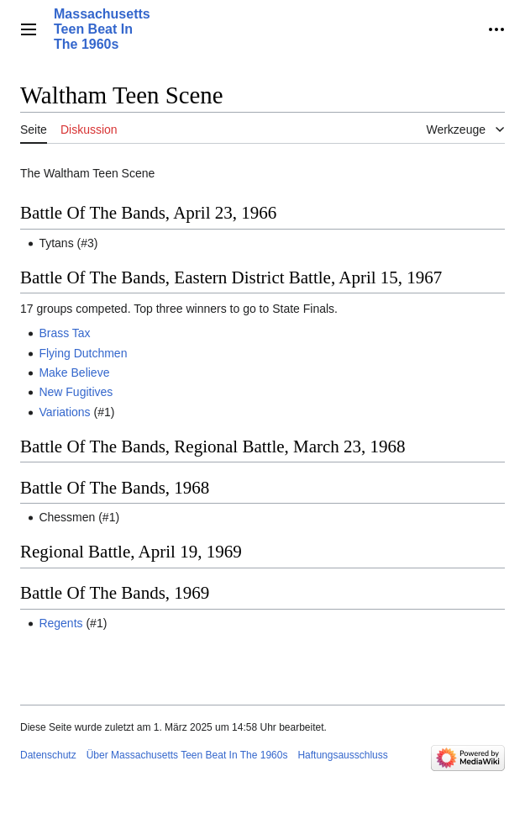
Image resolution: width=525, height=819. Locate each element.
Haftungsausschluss (342, 755)
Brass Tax (64, 333)
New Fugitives (76, 392)
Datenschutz (48, 755)
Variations (64, 412)
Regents (60, 623)
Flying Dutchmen (83, 353)
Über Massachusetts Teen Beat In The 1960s (187, 755)
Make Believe (74, 372)
